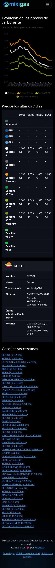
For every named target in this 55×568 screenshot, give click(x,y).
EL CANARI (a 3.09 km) (14, 365)
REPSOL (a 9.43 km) (12, 446)
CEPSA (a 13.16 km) (12, 498)
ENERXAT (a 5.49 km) (13, 400)
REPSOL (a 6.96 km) (12, 418)
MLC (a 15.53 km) (11, 512)
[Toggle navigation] (47, 4)
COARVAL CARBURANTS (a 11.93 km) (22, 474)
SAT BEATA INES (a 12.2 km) (17, 481)
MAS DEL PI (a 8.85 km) (14, 428)
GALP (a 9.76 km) (11, 453)
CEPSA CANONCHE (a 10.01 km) (19, 456)
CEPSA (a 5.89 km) (11, 407)
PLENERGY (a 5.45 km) (14, 397)
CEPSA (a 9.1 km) (11, 439)
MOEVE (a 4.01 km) (12, 369)
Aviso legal (9, 553)
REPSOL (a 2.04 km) (12, 358)
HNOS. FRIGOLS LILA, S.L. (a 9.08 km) (22, 435)
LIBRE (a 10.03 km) (12, 460)
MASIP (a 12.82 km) (12, 495)
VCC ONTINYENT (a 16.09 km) (18, 526)
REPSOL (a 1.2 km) (12, 355)
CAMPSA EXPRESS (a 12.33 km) (18, 484)
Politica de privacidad (28, 553)
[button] (10, 93)
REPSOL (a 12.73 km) (13, 491)
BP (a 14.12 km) (10, 502)
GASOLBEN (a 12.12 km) (15, 477)
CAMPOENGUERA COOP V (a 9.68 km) (22, 449)
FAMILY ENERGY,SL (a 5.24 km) (18, 390)
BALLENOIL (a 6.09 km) (14, 411)
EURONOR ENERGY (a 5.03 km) (18, 379)
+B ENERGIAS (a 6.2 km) (15, 414)
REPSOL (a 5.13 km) (12, 383)
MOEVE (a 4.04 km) (12, 372)
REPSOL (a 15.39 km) (13, 509)
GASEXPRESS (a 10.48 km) (16, 467)
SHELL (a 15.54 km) (12, 516)
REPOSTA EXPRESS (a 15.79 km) (19, 519)
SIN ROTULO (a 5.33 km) (15, 393)
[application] (27, 62)
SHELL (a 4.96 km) (11, 376)
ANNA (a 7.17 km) (11, 421)
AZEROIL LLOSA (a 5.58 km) (17, 404)
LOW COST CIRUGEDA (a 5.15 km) (20, 386)
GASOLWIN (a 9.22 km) (14, 442)
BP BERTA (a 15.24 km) (14, 505)
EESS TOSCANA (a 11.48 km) (17, 470)
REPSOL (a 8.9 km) (12, 432)
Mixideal (39, 547)
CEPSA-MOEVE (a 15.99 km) (17, 523)
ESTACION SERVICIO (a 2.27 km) (19, 362)
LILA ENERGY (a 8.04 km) (15, 425)
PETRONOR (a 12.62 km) (15, 488)
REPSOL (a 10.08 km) (13, 463)
